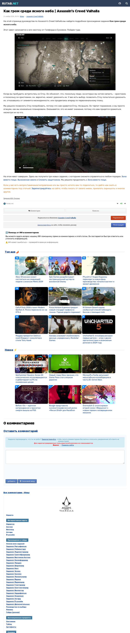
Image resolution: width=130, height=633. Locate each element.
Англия (9, 527)
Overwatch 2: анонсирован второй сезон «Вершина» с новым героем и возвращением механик (97, 409)
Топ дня (10, 252)
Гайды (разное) (13, 612)
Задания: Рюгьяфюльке (16, 546)
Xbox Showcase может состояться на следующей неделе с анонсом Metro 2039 (29, 279)
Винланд (10, 530)
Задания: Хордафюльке (16, 593)
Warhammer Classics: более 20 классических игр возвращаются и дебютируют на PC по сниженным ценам (31, 378)
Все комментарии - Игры (16, 493)
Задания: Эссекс (13, 571)
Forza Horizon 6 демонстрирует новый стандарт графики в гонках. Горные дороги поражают (64, 309)
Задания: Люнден (13, 563)
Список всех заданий (15, 544)
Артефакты (11, 627)
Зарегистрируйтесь (41, 188)
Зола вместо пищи (97, 180)
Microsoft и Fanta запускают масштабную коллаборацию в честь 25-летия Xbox (97, 377)
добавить (11, 481)
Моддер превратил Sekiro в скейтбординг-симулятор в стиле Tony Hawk (29, 338)
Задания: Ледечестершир (17, 552)
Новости (9, 515)
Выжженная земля (27, 180)
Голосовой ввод (27, 481)
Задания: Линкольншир (16, 577)
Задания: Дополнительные (18, 604)
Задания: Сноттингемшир (17, 588)
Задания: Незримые (14, 596)
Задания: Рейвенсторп (16, 549)
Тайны (9, 624)
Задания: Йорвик (13, 579)
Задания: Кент (12, 568)
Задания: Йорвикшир (15, 582)
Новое (9, 350)
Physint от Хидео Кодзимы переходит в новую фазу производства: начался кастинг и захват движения (98, 280)
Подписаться (118, 218)
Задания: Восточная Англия (18, 557)
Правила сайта (68, 445)
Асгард (9, 532)
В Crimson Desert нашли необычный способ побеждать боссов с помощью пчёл (97, 309)
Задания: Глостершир (15, 585)
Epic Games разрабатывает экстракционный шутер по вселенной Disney (61, 279)
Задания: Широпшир (15, 566)
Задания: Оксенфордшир (17, 560)
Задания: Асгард (13, 599)
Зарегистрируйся (49, 439)
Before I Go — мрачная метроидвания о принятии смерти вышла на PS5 (28, 407)
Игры (22, 16)
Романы (9, 610)
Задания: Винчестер (15, 590)
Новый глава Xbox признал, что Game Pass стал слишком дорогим (63, 377)
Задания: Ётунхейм (14, 601)
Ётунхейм (10, 535)
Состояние (10, 621)
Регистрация (118, 225)
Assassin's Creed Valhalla (34, 16)
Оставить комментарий (20, 431)
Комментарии (34, 211)
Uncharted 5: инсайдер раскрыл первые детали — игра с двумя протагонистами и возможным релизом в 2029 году (97, 339)
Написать (95, 211)
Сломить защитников (49, 180)
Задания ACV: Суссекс (11, 198)
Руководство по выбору (16, 607)
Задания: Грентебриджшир (18, 555)
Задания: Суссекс (13, 574)
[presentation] (27, 471)
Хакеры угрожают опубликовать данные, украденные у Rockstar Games (64, 338)
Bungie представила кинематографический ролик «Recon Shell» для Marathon (63, 407)
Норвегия (10, 524)
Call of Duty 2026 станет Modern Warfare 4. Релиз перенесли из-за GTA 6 (31, 309)
